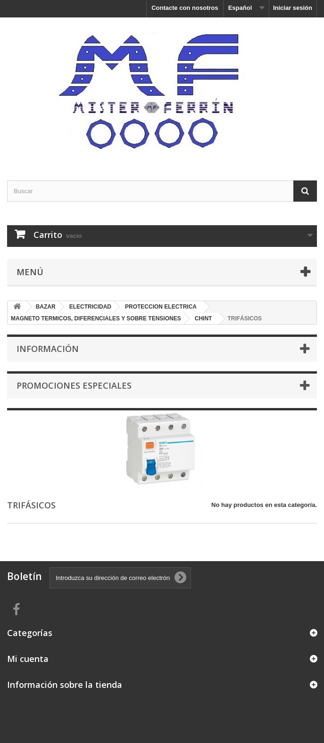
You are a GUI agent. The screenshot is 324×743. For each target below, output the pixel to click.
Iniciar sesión (292, 7)
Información (48, 348)
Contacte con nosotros (184, 7)
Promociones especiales (74, 385)
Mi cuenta (28, 658)
